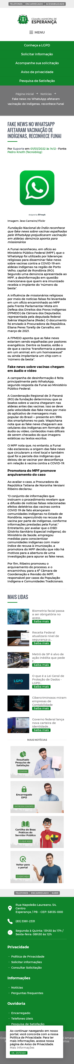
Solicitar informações (26, 962)
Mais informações (22, 1047)
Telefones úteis (22, 1018)
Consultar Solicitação (26, 967)
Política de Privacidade (27, 956)
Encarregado (34, 4)
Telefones (16, 4)
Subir (55, 893)
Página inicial (25, 94)
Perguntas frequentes (27, 993)
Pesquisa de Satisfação (27, 1024)
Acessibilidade (55, 4)
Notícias (46, 94)
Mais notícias (37, 740)
